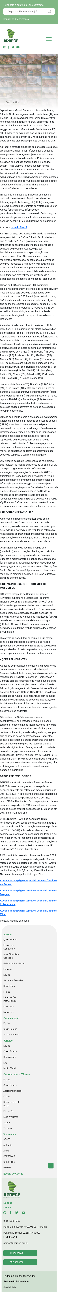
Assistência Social (12, 1091)
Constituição (9, 1057)
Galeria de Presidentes (14, 963)
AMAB (6, 1150)
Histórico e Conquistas (9, 947)
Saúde (6, 1122)
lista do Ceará (19, 227)
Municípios (8, 1012)
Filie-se (6, 992)
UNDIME (7, 1167)
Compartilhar (13, 102)
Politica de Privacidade (16, 1281)
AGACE (6, 1139)
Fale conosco (17, 1262)
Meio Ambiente (10, 1117)
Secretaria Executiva (13, 980)
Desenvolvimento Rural (11, 1104)
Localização (16, 1253)
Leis (5, 1062)
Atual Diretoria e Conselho (11, 956)
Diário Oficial (9, 1068)
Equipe (6, 975)
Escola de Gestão (13, 1173)
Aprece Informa (11, 1034)
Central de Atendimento (16, 19)
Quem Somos (10, 939)
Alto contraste (36, 4)
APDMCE (7, 1145)
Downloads (9, 986)
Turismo (7, 1128)
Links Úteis (8, 1006)
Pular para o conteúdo (15, 4)
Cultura (6, 1096)
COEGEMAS (9, 1156)
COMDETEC (9, 1162)
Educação (8, 1111)
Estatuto (7, 969)
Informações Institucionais (10, 999)
